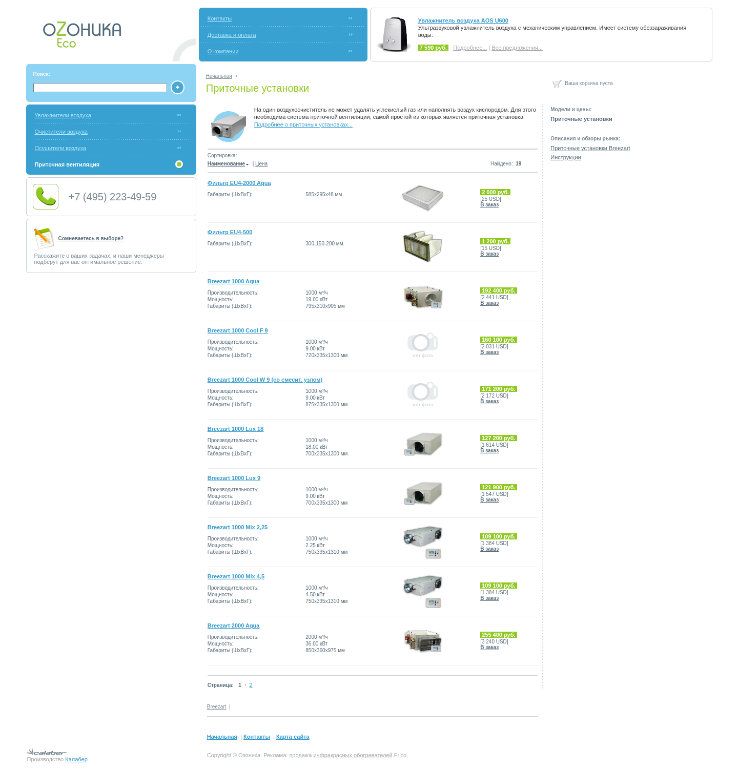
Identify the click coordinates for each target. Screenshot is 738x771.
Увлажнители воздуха (63, 115)
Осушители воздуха (61, 148)
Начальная (219, 76)
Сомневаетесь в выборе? (91, 238)
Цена (261, 163)
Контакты (220, 18)
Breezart (217, 707)
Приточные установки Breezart (590, 148)
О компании (223, 51)
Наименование (229, 163)
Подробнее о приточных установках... (303, 124)
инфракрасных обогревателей (352, 755)
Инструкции (565, 157)
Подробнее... (470, 48)
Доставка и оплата (232, 35)
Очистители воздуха (61, 132)
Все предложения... (517, 48)
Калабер (76, 759)
